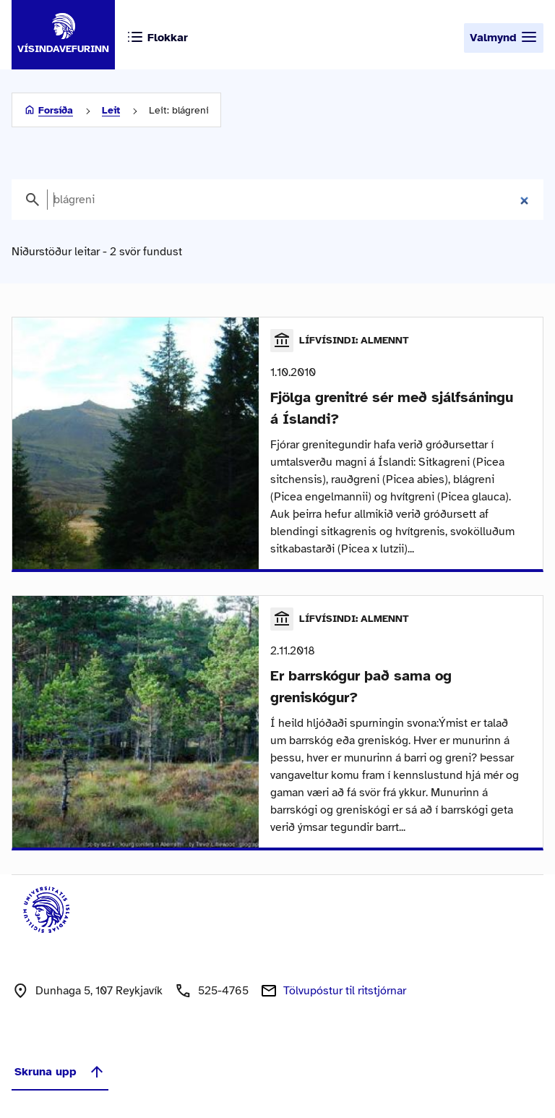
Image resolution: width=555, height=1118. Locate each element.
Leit (111, 110)
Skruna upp (60, 1071)
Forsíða (55, 110)
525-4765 (223, 990)
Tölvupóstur (344, 990)
